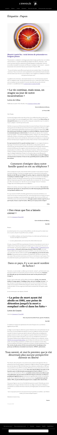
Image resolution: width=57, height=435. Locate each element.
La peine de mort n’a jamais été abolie (32, 83)
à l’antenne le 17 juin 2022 (18, 314)
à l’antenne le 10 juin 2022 (18, 217)
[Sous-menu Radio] (14, 8)
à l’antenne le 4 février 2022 (34, 103)
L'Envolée (25, 3)
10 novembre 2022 (10, 403)
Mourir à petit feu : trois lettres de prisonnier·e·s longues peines (27, 55)
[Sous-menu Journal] (9, 8)
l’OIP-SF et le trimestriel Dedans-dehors (16, 340)
